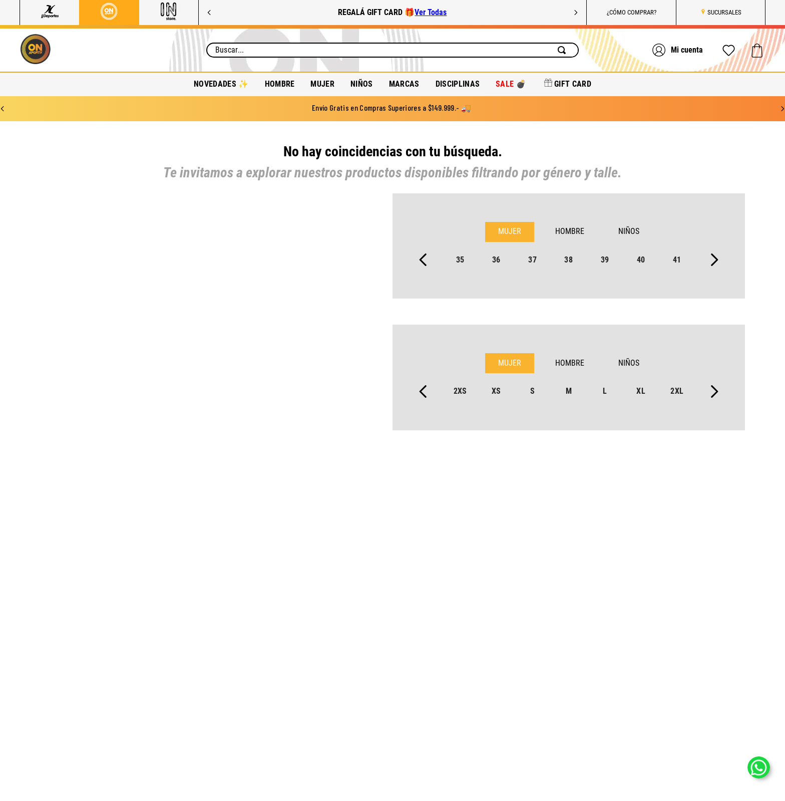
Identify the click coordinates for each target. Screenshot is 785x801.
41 (677, 259)
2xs (460, 391)
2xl (676, 391)
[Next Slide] (575, 12)
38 (568, 259)
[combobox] (392, 50)
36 (496, 259)
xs (496, 391)
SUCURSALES (724, 12)
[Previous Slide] (209, 12)
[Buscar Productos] (564, 50)
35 (460, 259)
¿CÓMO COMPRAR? (631, 12)
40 (641, 259)
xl (640, 391)
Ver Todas (431, 12)
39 (605, 259)
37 (532, 259)
